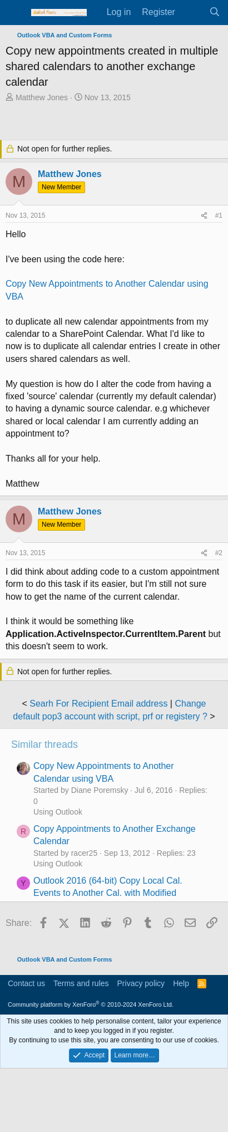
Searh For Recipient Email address (98, 703)
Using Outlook (57, 811)
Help (181, 983)
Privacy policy (141, 983)
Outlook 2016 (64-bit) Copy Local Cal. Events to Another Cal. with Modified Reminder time (107, 893)
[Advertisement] (117, 122)
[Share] (204, 215)
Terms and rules (81, 983)
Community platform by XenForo (91, 1004)
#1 (218, 215)
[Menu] (15, 13)
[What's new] (192, 12)
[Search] (214, 12)
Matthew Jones (42, 97)
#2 (218, 553)
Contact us (26, 983)
